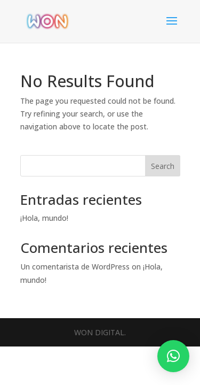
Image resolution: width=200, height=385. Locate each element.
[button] (173, 356)
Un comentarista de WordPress (75, 266)
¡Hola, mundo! (44, 218)
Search (162, 166)
